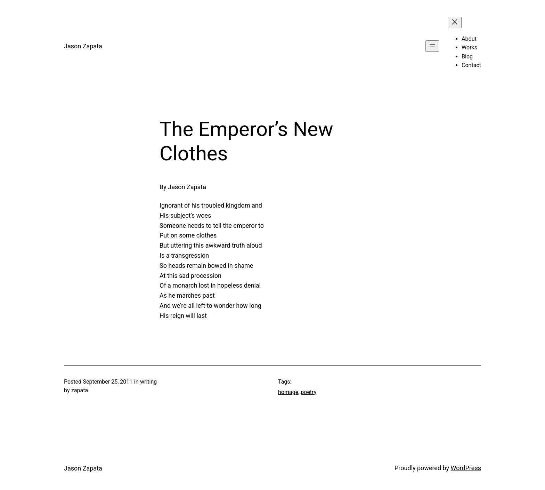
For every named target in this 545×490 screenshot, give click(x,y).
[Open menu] (432, 46)
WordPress (466, 468)
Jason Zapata (83, 46)
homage (288, 392)
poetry (308, 392)
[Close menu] (455, 22)
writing (148, 381)
